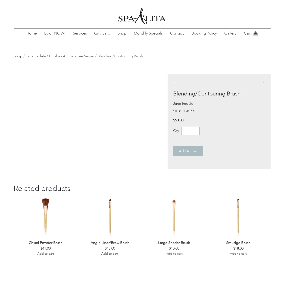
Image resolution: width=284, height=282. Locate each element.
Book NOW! (55, 33)
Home (31, 33)
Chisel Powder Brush (45, 243)
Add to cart (188, 151)
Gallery (230, 33)
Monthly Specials (148, 33)
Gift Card (102, 33)
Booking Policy (204, 33)
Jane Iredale (36, 56)
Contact (177, 33)
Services (80, 33)
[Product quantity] (190, 131)
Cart (248, 33)
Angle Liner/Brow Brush (110, 243)
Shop (122, 33)
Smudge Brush (238, 243)
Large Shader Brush (174, 243)
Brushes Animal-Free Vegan (71, 56)
